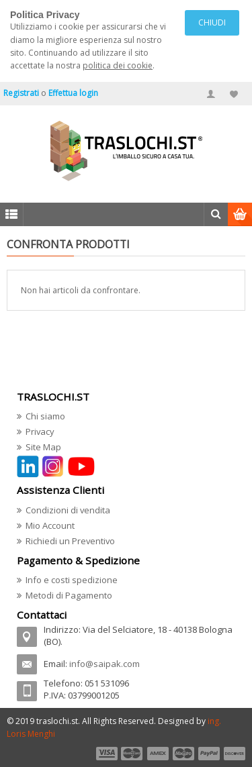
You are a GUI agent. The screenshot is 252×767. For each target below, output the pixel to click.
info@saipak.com (104, 664)
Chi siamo (45, 416)
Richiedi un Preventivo (70, 541)
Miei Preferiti (234, 94)
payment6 (233, 753)
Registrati (21, 93)
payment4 (185, 753)
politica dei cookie (118, 65)
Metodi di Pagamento (69, 595)
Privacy (40, 431)
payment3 (158, 753)
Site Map (43, 447)
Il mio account (211, 94)
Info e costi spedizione (72, 580)
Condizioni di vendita (68, 510)
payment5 (209, 753)
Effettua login (73, 93)
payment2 (132, 753)
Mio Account (50, 525)
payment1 (106, 753)
